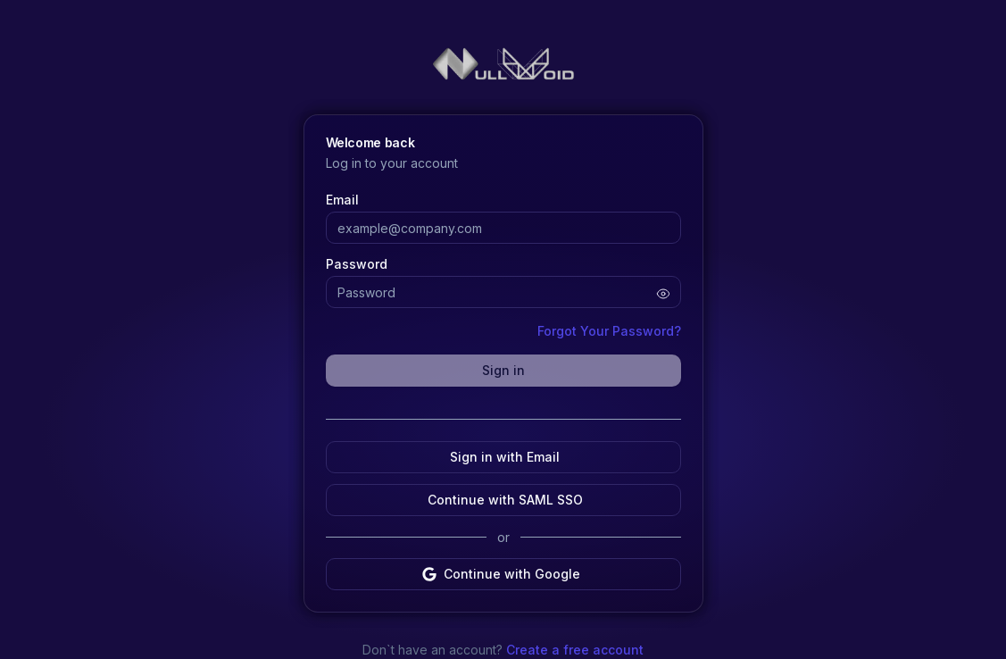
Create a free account (573, 649)
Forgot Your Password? (609, 330)
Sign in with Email (503, 456)
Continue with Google (501, 573)
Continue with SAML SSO (503, 499)
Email (342, 200)
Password (356, 264)
